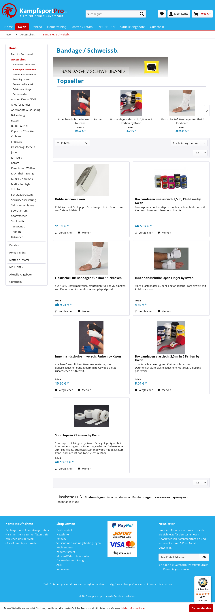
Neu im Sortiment (22, 54)
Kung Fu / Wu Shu (22, 178)
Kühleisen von (163, 497)
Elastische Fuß (70, 496)
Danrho (13, 245)
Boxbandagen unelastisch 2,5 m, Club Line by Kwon (168, 201)
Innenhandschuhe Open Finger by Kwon (164, 278)
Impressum (63, 569)
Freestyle (16, 141)
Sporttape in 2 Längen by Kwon (77, 435)
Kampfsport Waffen (23, 168)
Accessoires (18, 59)
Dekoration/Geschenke (24, 74)
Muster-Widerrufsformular (72, 556)
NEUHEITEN (16, 267)
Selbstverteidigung (22, 205)
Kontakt (61, 538)
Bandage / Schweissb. (24, 69)
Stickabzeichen (20, 94)
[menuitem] (116, 14)
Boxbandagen (95, 497)
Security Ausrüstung (23, 200)
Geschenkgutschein (23, 147)
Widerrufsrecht (65, 552)
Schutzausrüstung (22, 194)
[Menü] (209, 578)
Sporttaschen (19, 216)
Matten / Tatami (19, 260)
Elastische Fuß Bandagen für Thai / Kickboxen (182, 121)
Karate (15, 163)
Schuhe (15, 189)
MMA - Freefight (21, 184)
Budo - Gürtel (19, 126)
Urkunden (17, 237)
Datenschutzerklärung (70, 560)
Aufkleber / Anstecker (24, 64)
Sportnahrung (19, 210)
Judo (14, 152)
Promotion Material (23, 84)
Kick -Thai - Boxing (22, 173)
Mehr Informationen (133, 608)
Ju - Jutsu (16, 157)
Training (16, 231)
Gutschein (15, 282)
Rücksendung (64, 547)
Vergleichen (64, 232)
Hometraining (17, 252)
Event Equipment (21, 79)
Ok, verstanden (201, 608)
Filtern (63, 143)
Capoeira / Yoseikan (23, 131)
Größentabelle (65, 530)
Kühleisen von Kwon (70, 199)
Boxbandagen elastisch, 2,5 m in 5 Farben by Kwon (131, 121)
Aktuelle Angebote (20, 274)
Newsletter (63, 534)
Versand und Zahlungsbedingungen (78, 543)
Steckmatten (18, 221)
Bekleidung (18, 115)
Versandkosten (99, 584)
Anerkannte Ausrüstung (25, 110)
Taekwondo (18, 226)
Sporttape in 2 (180, 497)
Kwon (12, 48)
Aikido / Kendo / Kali (23, 99)
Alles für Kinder (20, 104)
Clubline (16, 136)
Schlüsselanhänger (22, 89)
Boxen (15, 120)
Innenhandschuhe (119, 497)
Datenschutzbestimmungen (191, 565)
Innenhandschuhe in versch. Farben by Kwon (80, 121)
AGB (59, 565)
